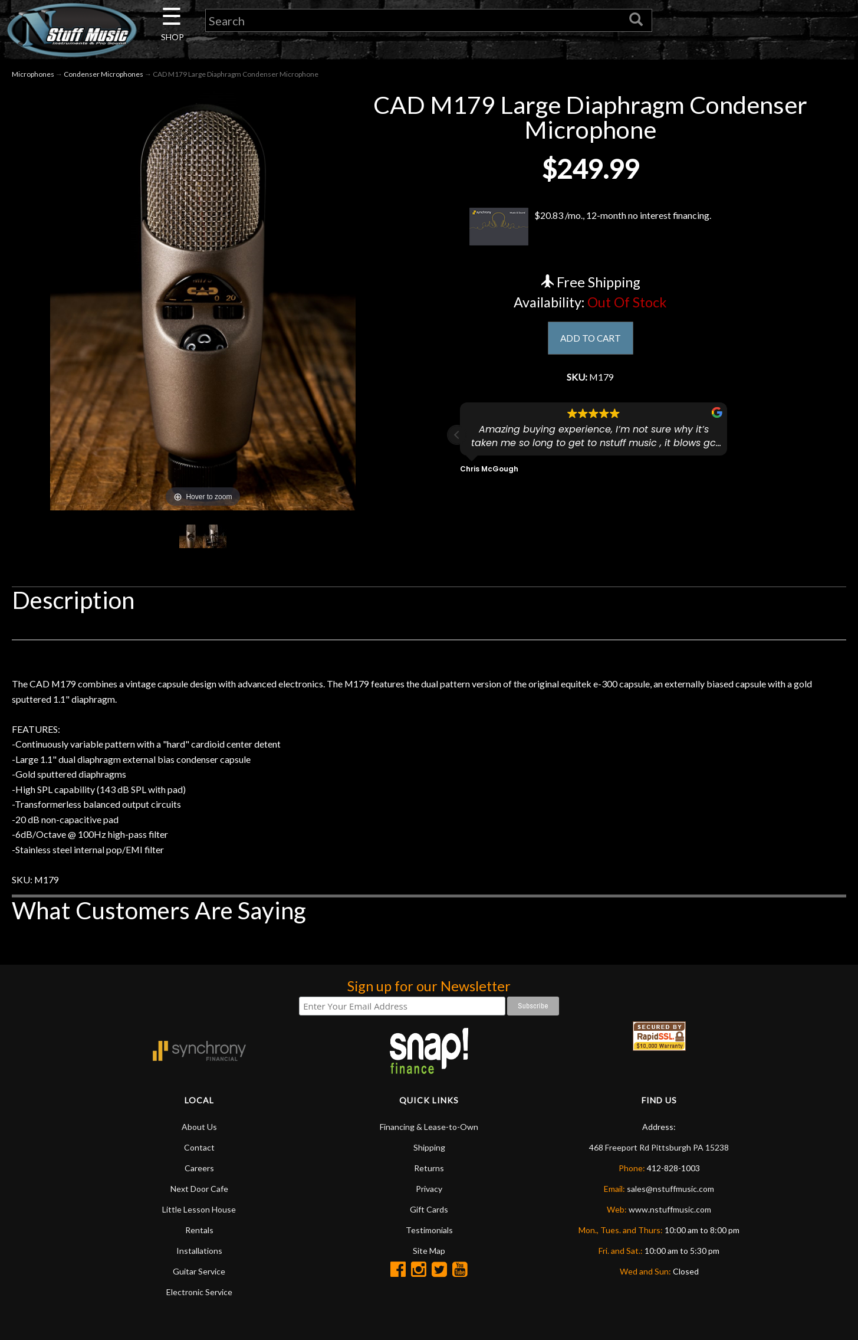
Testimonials (429, 1262)
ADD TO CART (590, 340)
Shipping (429, 1180)
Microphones (33, 75)
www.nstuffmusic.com (670, 1242)
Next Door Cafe (199, 1221)
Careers (199, 1200)
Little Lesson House (199, 1242)
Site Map (429, 1283)
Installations (199, 1283)
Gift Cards (429, 1242)
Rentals (199, 1262)
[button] (457, 441)
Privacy (429, 1221)
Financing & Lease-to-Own (429, 1159)
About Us (199, 1159)
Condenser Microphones (103, 75)
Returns (429, 1200)
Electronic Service (199, 1324)
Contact (199, 1180)
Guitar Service (199, 1304)
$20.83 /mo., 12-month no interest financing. (590, 228)
